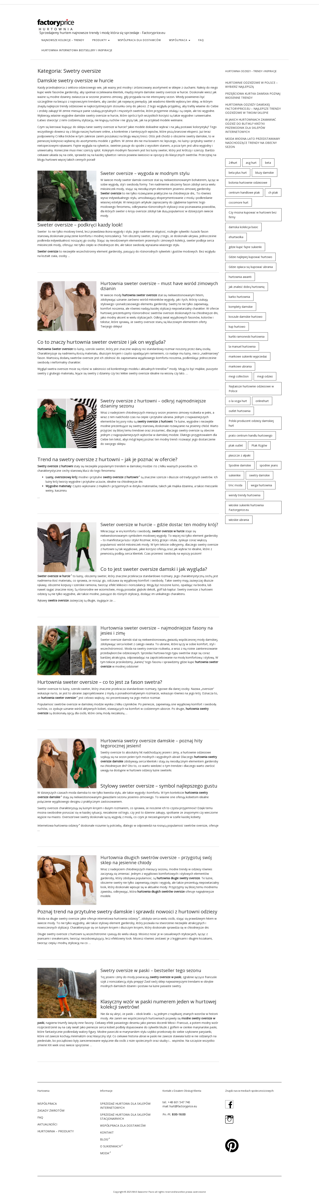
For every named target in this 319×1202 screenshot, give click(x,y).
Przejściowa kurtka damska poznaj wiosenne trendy (253, 96)
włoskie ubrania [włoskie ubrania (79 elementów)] (239, 520)
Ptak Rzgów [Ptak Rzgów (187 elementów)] (259, 445)
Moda (128, 647)
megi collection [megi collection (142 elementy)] (239, 376)
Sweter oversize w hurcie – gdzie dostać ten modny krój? (160, 523)
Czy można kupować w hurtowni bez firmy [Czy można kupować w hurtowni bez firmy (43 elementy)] (252, 214)
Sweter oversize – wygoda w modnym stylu (145, 173)
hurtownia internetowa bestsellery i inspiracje (77, 50)
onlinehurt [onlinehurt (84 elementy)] (262, 401)
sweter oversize (146, 295)
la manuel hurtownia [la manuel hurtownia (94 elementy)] (242, 346)
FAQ (201, 40)
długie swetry (179, 876)
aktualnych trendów (154, 368)
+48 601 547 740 (179, 1100)
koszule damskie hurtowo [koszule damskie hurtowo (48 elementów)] (245, 317)
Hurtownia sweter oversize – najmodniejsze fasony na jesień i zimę (157, 629)
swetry (160, 92)
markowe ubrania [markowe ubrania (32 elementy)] (240, 366)
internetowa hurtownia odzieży (118, 916)
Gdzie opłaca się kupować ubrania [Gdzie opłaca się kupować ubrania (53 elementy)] (251, 267)
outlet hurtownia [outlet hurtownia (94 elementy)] (239, 411)
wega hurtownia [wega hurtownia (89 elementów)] (261, 485)
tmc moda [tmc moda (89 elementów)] (235, 485)
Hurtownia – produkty (55, 1129)
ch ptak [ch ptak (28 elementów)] (273, 192)
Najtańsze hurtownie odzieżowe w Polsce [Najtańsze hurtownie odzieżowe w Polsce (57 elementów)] (251, 388)
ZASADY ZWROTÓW (50, 1108)
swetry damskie (196, 136)
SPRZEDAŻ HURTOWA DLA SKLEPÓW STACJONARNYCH (125, 1114)
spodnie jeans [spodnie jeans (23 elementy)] (269, 465)
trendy (64, 106)
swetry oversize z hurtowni (64, 932)
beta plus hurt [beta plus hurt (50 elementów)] (238, 173)
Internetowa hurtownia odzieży (58, 824)
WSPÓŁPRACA (179, 40)
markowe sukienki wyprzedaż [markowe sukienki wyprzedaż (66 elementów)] (248, 356)
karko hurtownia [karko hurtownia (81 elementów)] (239, 297)
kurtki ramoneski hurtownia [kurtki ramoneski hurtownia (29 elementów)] (246, 336)
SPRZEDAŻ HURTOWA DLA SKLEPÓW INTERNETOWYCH (125, 1103)
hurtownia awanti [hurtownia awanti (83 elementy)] (240, 277)
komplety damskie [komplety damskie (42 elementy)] (241, 307)
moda (72, 791)
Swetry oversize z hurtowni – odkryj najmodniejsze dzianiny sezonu (153, 402)
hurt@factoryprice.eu (183, 1104)
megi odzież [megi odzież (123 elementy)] (265, 376)
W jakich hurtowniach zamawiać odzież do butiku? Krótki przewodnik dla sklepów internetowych (250, 126)
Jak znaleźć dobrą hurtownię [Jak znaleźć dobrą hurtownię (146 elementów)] (247, 287)
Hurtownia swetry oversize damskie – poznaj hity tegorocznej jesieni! (152, 741)
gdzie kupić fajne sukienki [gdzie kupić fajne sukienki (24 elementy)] (245, 247)
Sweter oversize (111, 638)
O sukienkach (111, 1144)
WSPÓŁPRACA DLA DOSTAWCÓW (139, 40)
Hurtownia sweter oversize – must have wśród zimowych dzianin (149, 285)
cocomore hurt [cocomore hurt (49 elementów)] (238, 202)
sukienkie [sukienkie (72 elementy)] (235, 475)
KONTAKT (107, 1130)
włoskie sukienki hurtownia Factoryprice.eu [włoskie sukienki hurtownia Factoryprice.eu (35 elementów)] (246, 507)
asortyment (160, 87)
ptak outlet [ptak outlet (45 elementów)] (236, 445)
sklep (195, 101)
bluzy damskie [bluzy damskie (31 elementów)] (264, 173)
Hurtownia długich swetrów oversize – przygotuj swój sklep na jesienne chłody (157, 858)
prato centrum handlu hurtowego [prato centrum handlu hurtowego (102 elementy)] (250, 435)
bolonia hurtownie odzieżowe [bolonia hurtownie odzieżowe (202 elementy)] (248, 182)
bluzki (163, 1025)
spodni (139, 145)
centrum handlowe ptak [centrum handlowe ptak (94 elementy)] (244, 192)
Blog (105, 1137)
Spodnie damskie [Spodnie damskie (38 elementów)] (240, 465)
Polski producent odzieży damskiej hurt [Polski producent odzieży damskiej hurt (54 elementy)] (251, 423)
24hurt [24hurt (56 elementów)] (233, 163)
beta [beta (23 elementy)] (268, 163)
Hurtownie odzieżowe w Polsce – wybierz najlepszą (251, 85)
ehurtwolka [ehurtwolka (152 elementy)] (236, 237)
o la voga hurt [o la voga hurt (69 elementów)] (238, 401)
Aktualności (47, 1122)
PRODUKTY (101, 40)
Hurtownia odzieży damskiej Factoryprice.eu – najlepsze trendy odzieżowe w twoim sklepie (253, 109)
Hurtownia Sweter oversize (55, 348)
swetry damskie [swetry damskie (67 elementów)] (259, 475)
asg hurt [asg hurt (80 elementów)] (251, 163)
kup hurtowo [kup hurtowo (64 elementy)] (237, 326)
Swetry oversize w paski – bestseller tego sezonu (151, 968)
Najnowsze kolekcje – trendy (63, 40)
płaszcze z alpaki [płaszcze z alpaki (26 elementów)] (240, 455)
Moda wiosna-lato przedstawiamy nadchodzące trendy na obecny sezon (252, 143)
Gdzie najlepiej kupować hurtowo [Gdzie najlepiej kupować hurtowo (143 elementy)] (250, 257)
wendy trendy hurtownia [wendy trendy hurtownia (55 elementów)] (244, 495)
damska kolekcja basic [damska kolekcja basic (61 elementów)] (243, 227)
